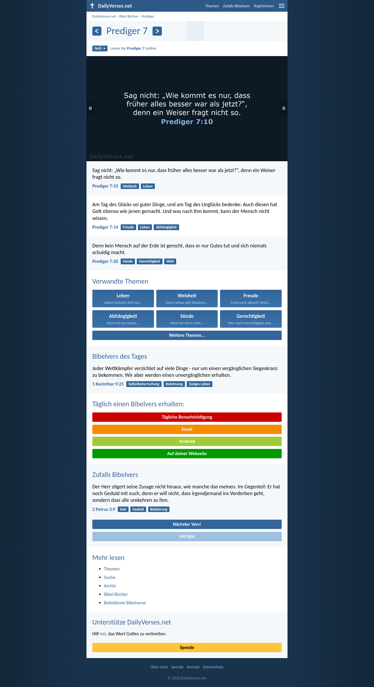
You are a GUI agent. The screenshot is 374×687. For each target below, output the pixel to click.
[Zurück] (96, 31)
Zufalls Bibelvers (236, 6)
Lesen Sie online (133, 48)
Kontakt (193, 667)
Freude (128, 227)
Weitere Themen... (187, 335)
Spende (187, 647)
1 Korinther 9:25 (108, 384)
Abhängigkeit (166, 227)
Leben (148, 186)
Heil (123, 509)
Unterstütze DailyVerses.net (131, 622)
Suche (109, 577)
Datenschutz (213, 667)
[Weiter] (157, 31)
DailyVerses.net (104, 16)
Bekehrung (158, 509)
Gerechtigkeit (149, 261)
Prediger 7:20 (105, 261)
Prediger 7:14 (105, 227)
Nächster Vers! (187, 524)
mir (103, 633)
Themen (212, 6)
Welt (170, 261)
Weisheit (129, 186)
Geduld (138, 509)
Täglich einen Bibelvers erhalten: (138, 404)
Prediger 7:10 (105, 186)
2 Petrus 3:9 (103, 509)
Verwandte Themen (120, 281)
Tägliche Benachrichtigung (187, 417)
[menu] (282, 8)
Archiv (110, 586)
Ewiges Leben (199, 384)
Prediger (147, 16)
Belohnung (174, 384)
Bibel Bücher (128, 16)
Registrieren (264, 6)
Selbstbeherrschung (143, 384)
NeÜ (100, 48)
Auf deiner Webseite (187, 453)
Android (187, 441)
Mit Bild (187, 536)
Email (187, 429)
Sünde (128, 261)
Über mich (159, 667)
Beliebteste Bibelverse (125, 603)
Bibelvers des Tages (119, 356)
